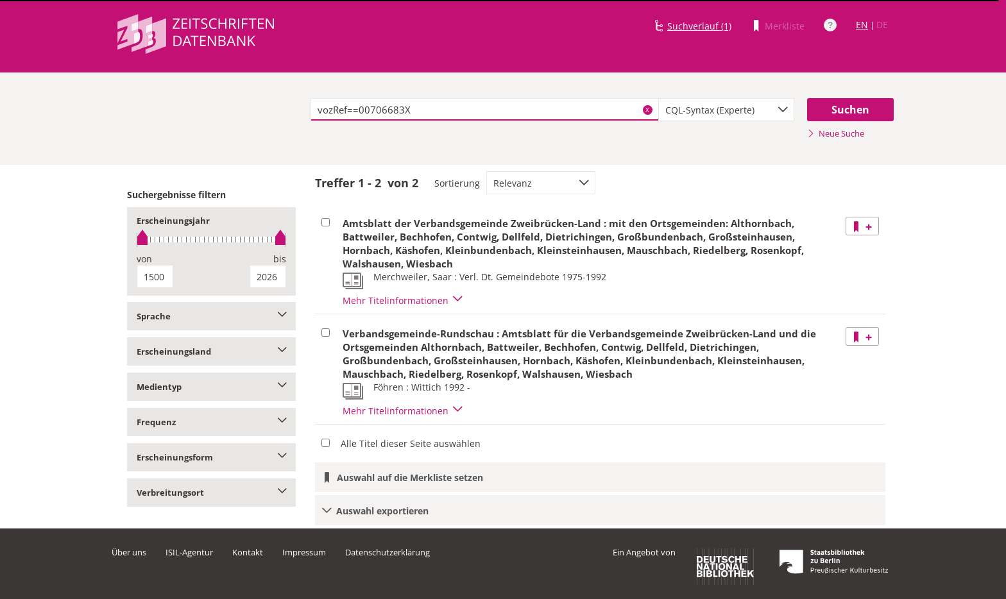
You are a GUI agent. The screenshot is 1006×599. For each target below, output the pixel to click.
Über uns (129, 552)
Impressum (304, 552)
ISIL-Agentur (189, 552)
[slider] (211, 239)
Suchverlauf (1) (699, 26)
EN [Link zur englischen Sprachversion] (862, 25)
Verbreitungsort (211, 492)
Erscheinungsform (211, 457)
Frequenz (211, 422)
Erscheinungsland (211, 351)
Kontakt (247, 552)
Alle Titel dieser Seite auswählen (411, 443)
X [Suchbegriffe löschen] (647, 109)
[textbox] (485, 109)
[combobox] (726, 109)
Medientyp (211, 386)
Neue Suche (835, 133)
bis (279, 259)
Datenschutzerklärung (387, 552)
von (144, 259)
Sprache (211, 316)
